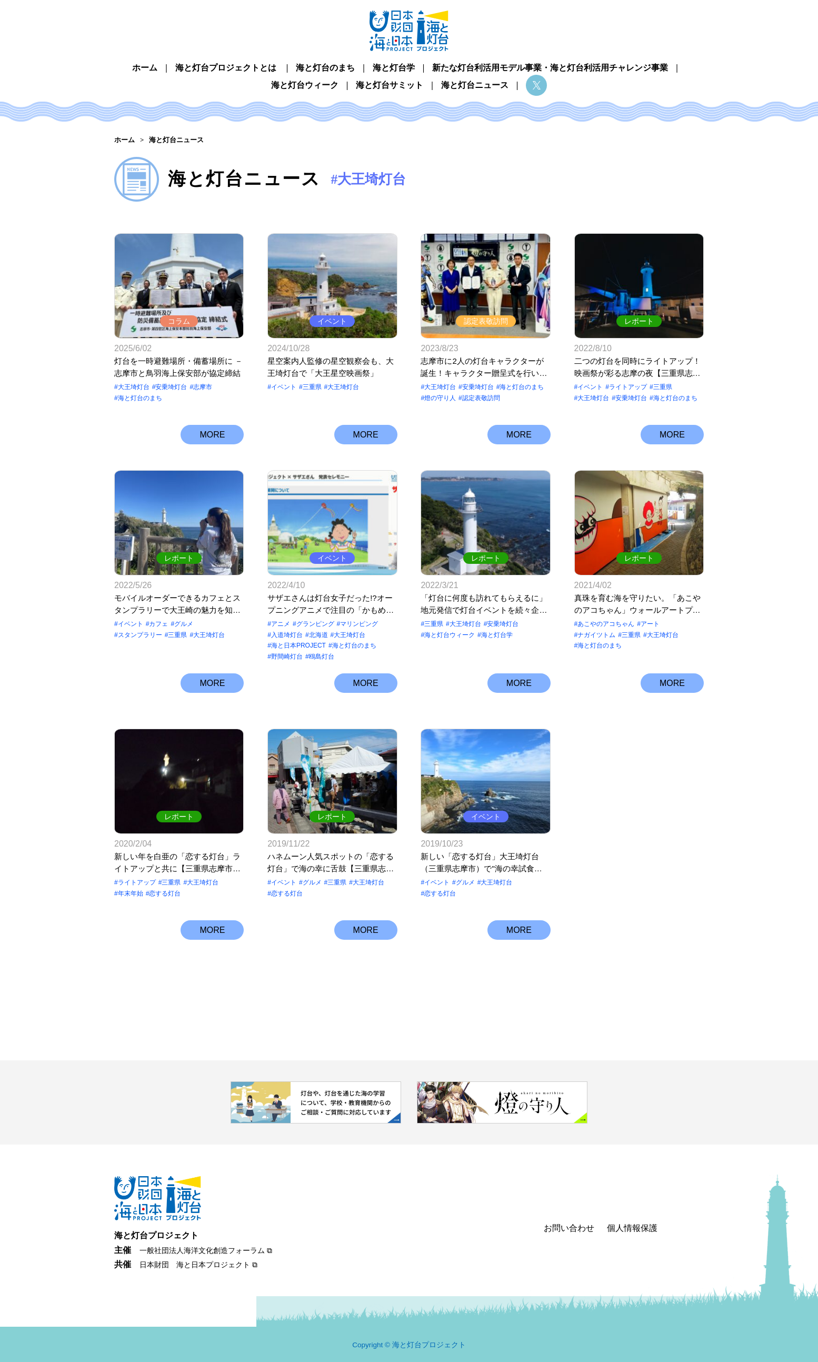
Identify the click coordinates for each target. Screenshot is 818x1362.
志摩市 (202, 387)
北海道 (318, 635)
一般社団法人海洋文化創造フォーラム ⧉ (205, 1250)
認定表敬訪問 (486, 321)
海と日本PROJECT (298, 645)
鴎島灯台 (321, 656)
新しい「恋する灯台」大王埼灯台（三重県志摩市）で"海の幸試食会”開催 (480, 863)
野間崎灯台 (287, 656)
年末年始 (130, 893)
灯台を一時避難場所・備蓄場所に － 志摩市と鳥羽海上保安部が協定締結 (178, 366)
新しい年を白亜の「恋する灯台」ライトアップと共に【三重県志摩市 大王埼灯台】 (177, 863)
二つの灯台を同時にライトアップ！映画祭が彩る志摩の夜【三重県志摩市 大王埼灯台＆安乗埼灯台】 (637, 367)
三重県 (312, 387)
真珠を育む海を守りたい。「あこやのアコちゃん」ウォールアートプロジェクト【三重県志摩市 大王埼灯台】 (637, 604)
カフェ (158, 624)
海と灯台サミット (389, 85)
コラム (179, 321)
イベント (332, 321)
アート (650, 624)
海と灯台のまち (325, 67)
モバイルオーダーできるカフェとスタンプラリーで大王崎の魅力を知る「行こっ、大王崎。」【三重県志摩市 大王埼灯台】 (177, 604)
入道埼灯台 (287, 635)
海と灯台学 (394, 67)
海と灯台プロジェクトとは (225, 67)
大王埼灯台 (133, 387)
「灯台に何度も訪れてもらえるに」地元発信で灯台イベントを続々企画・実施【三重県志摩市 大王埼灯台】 (484, 604)
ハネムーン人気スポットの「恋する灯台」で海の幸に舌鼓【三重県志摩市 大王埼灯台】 (330, 863)
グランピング (315, 624)
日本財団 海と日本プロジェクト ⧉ (198, 1264)
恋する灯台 (165, 893)
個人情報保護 (632, 1228)
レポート (639, 321)
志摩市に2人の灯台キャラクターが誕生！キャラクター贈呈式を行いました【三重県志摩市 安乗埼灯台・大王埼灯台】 (484, 367)
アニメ (280, 624)
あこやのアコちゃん (605, 624)
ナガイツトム (596, 635)
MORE (212, 434)
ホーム (144, 67)
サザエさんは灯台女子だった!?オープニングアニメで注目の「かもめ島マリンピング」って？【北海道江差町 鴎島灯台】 (330, 604)
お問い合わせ (569, 1228)
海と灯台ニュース (474, 85)
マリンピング (359, 624)
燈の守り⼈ (440, 398)
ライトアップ (628, 387)
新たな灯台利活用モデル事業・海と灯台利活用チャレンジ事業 (550, 67)
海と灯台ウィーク (304, 85)
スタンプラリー (140, 635)
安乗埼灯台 (171, 387)
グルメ (183, 624)
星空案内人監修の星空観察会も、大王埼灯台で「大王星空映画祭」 (330, 366)
